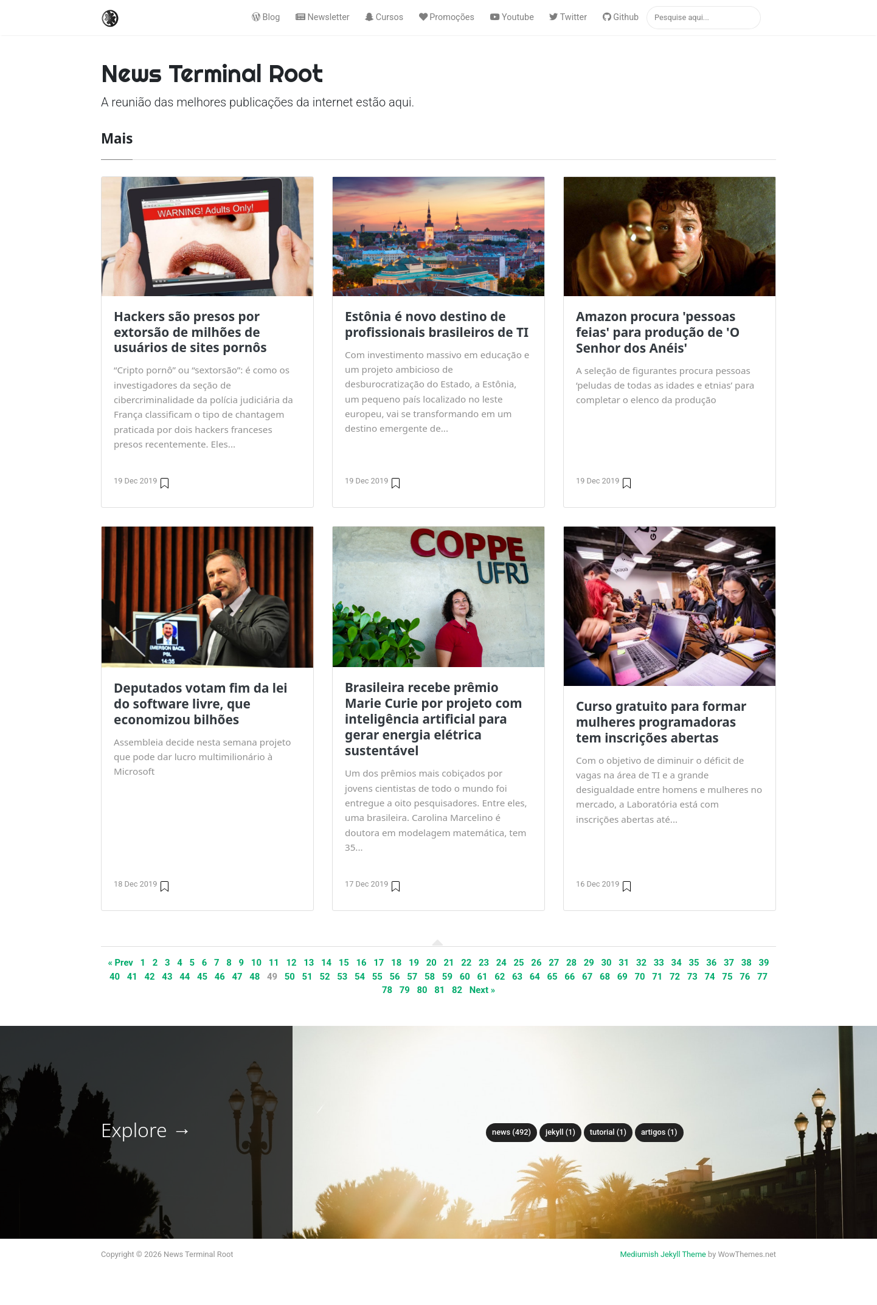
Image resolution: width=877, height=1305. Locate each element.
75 (727, 976)
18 (396, 962)
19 (414, 962)
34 (676, 962)
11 (274, 962)
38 (746, 962)
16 (361, 962)
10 (256, 962)
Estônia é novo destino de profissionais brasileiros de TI (437, 324)
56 (395, 976)
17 (378, 962)
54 (360, 976)
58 (430, 976)
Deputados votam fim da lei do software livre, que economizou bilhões (201, 703)
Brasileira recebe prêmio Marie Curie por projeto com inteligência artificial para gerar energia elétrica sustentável (433, 719)
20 (431, 962)
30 (606, 962)
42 (150, 976)
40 (114, 976)
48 (254, 976)
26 (536, 962)
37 (729, 962)
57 (412, 976)
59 (447, 976)
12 (291, 962)
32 (641, 962)
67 (587, 976)
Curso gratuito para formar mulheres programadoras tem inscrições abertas (661, 722)
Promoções (446, 17)
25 (519, 962)
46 (220, 976)
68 (605, 976)
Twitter (568, 17)
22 (466, 962)
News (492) (511, 1132)
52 (324, 976)
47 (237, 976)
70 (639, 976)
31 (624, 962)
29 (589, 962)
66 (569, 976)
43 (167, 976)
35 (693, 962)
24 (501, 962)
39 (764, 962)
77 (762, 976)
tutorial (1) (608, 1132)
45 (202, 976)
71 (657, 976)
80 (422, 990)
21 (448, 962)
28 (571, 962)
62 (499, 976)
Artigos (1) (659, 1132)
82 (457, 990)
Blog (266, 17)
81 (439, 990)
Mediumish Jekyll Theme (663, 1254)
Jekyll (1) (560, 1132)
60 (465, 976)
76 (745, 976)
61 (482, 976)
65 (552, 976)
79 (405, 990)
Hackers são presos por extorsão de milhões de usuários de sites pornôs (190, 332)
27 (554, 962)
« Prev (120, 962)
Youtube (512, 17)
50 (290, 976)
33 (659, 962)
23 (484, 962)
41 (132, 976)
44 (184, 976)
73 (692, 976)
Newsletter (323, 17)
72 (675, 976)
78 (387, 990)
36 (711, 962)
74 (710, 976)
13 (308, 962)
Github (621, 17)
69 (622, 976)
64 (535, 976)
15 (344, 962)
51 (307, 976)
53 (342, 976)
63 (517, 976)
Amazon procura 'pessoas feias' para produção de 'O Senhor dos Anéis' (658, 332)
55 (377, 976)
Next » (482, 990)
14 (326, 962)
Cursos (384, 17)
